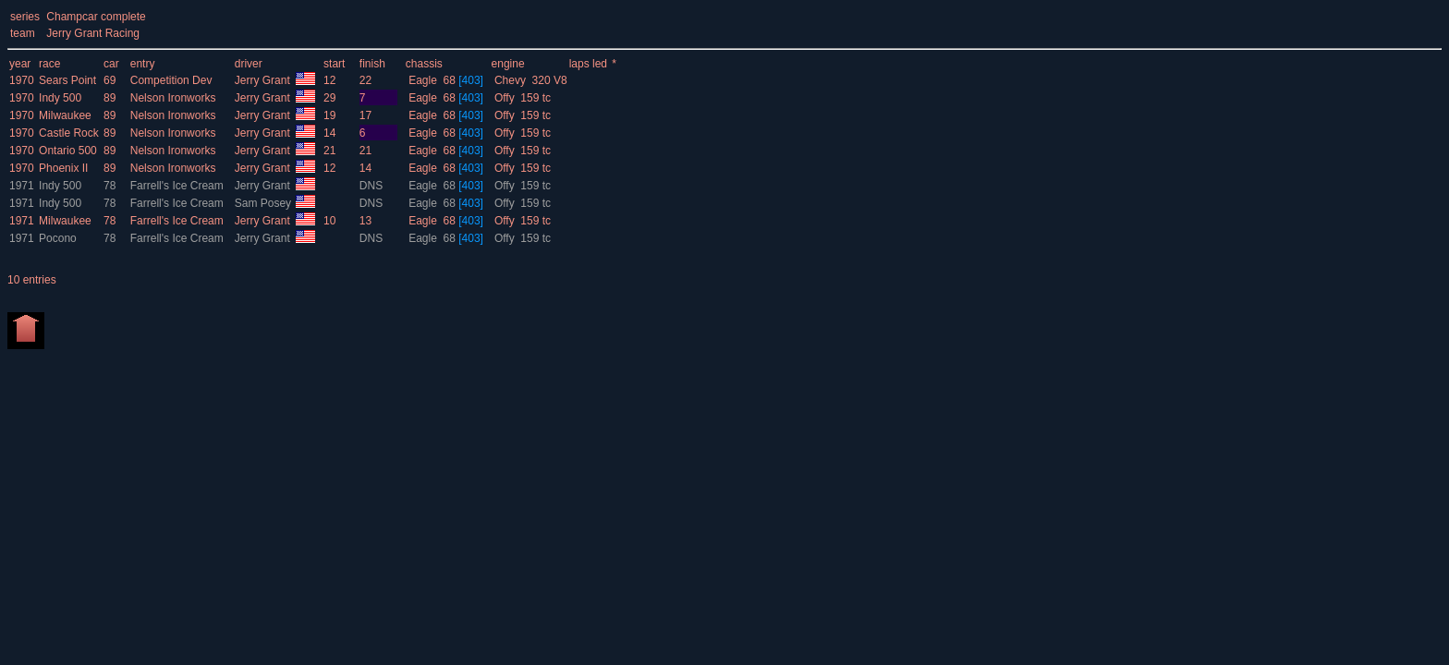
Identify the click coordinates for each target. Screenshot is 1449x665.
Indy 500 (60, 97)
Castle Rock (69, 133)
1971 (21, 185)
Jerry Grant (264, 80)
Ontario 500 (68, 150)
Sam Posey (265, 203)
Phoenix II (63, 168)
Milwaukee (65, 115)
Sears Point (67, 80)
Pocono (58, 238)
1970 (21, 80)
